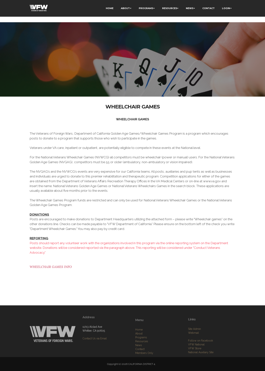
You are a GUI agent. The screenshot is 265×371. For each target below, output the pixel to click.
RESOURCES (169, 8)
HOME (109, 8)
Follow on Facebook (200, 351)
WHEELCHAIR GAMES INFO (51, 267)
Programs (141, 349)
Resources (141, 353)
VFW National (196, 355)
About (139, 345)
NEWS (189, 8)
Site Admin (194, 340)
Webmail (193, 343)
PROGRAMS (146, 8)
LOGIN (226, 8)
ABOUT (125, 8)
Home (139, 341)
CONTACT (208, 8)
